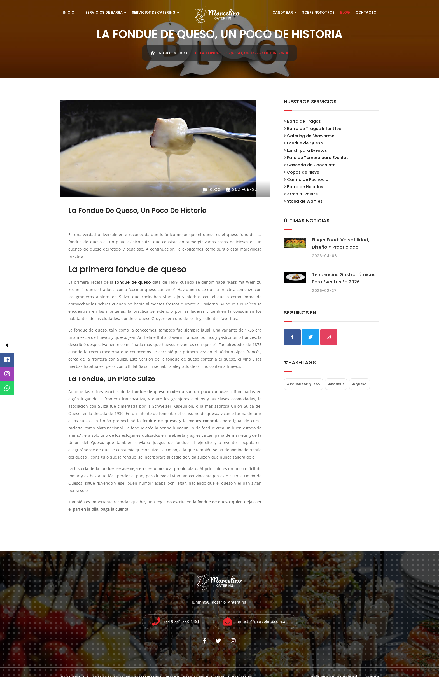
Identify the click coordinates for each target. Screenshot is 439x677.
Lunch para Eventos (307, 150)
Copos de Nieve (303, 172)
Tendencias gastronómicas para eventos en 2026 (343, 278)
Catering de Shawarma (311, 136)
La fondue (86, 379)
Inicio (68, 12)
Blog (345, 12)
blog (185, 53)
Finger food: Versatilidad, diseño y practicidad (340, 243)
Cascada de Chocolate (311, 165)
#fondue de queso (303, 384)
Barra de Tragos (304, 121)
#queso (359, 384)
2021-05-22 (241, 189)
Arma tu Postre (302, 194)
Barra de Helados (305, 187)
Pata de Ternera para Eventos (318, 157)
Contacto (366, 12)
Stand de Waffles (305, 201)
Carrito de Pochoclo (307, 179)
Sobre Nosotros (318, 12)
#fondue (336, 384)
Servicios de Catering (154, 12)
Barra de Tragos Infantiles (314, 128)
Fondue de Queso (305, 143)
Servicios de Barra (104, 12)
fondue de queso (133, 282)
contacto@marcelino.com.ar (261, 621)
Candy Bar (282, 12)
